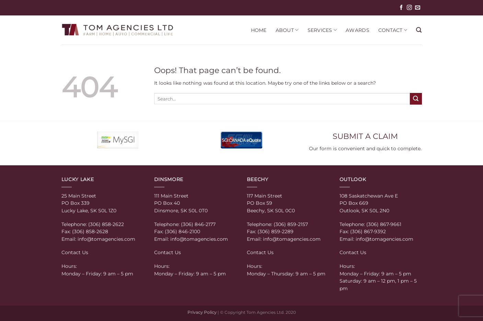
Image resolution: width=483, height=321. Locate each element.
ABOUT (287, 30)
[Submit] (416, 99)
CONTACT (392, 30)
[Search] (419, 30)
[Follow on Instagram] (409, 8)
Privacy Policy (202, 312)
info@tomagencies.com (106, 239)
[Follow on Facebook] (401, 8)
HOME (259, 30)
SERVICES (322, 30)
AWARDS (357, 30)
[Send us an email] (417, 8)
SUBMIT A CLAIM (365, 136)
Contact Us (74, 252)
